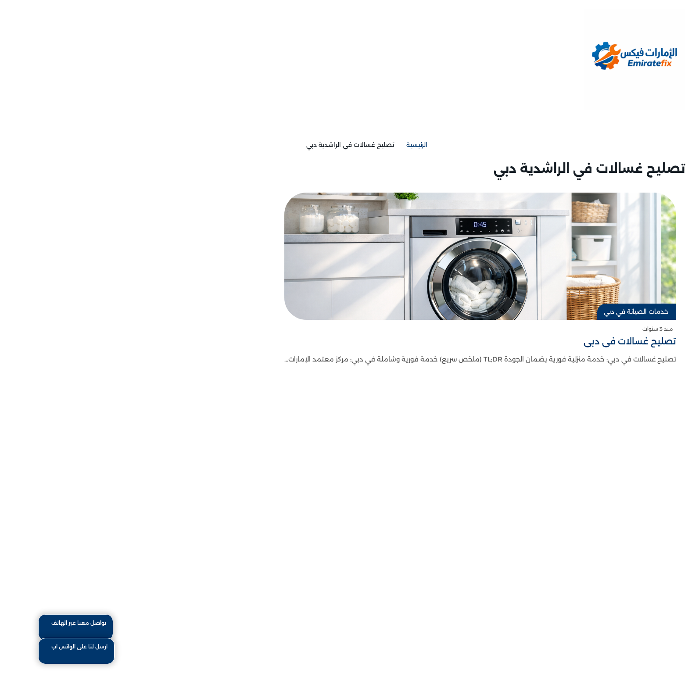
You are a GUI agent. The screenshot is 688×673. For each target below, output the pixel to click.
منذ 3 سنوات (624, 329)
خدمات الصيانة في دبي (602, 311)
